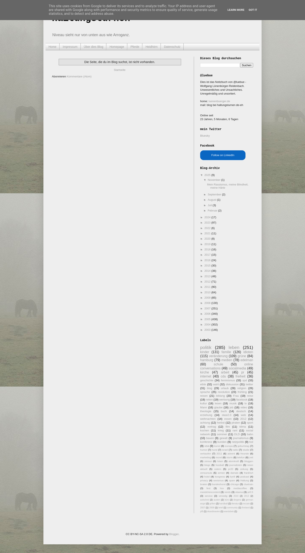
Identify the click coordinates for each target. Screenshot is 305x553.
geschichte (206, 380)
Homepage (117, 46)
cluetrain (248, 484)
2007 (207, 308)
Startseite (120, 69)
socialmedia (237, 368)
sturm (229, 457)
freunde (244, 453)
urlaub (225, 388)
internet (205, 376)
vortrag (211, 426)
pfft (201, 511)
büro (227, 500)
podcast (244, 476)
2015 (207, 265)
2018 (207, 249)
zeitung (244, 469)
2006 (207, 313)
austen (217, 500)
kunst (217, 446)
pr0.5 (250, 492)
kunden (222, 441)
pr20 (230, 469)
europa (229, 446)
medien (226, 360)
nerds (228, 492)
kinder (204, 352)
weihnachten (208, 418)
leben (234, 347)
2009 (207, 297)
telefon (241, 457)
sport (250, 422)
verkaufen (205, 453)
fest (209, 488)
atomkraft (234, 461)
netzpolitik (238, 441)
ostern (217, 469)
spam (232, 480)
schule (218, 364)
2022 (207, 228)
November (214, 179)
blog (209, 388)
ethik (203, 384)
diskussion (232, 384)
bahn (250, 434)
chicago (234, 484)
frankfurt (248, 472)
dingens (237, 500)
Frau (236, 395)
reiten (209, 399)
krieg (221, 430)
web (243, 415)
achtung (205, 422)
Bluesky (205, 135)
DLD (237, 434)
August (212, 199)
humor (203, 449)
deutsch (241, 411)
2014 (207, 270)
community (232, 507)
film (228, 426)
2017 (207, 254)
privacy (204, 480)
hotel (206, 476)
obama (239, 492)
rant (235, 430)
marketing (205, 457)
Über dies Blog (93, 46)
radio (235, 449)
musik (233, 403)
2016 (207, 260)
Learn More (235, 9)
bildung (220, 395)
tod (251, 441)
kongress (220, 476)
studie (246, 449)
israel (225, 449)
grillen (212, 503)
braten (203, 484)
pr (242, 372)
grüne (242, 356)
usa (206, 445)
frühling (242, 392)
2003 (207, 329)
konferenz (206, 441)
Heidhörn (152, 46)
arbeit (225, 372)
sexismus (218, 480)
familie (226, 352)
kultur (203, 403)
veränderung (218, 356)
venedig (223, 495)
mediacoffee (240, 488)
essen (228, 418)
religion (241, 388)
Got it (253, 9)
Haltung (244, 480)
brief (221, 507)
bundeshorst (219, 484)
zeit (251, 457)
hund (214, 449)
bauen (210, 438)
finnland (246, 507)
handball (223, 503)
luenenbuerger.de (219, 101)
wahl (216, 384)
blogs (207, 465)
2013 (207, 276)
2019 (207, 244)
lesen (218, 403)
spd (245, 380)
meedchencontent (210, 492)
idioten (248, 352)
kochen (204, 430)
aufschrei (204, 500)
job (231, 407)
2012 (207, 281)
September (215, 194)
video (243, 407)
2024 (207, 217)
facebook (241, 399)
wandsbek (229, 511)
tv (246, 403)
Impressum (70, 46)
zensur (208, 461)
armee (221, 472)
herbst (221, 422)
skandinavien (213, 511)
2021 (207, 233)
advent (231, 453)
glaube (218, 407)
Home (52, 46)
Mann (203, 407)
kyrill (232, 476)
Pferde (134, 46)
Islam (220, 461)
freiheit (240, 376)
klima (242, 426)
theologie (205, 411)
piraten (236, 422)
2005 (207, 319)
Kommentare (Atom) (79, 76)
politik (205, 347)
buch (224, 411)
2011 (207, 286)
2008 (207, 303)
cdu (223, 376)
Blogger (174, 534)
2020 (207, 238)
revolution (224, 392)
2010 (207, 292)
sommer (222, 434)
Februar (213, 210)
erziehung (206, 415)
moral (219, 457)
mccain (246, 503)
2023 (207, 222)
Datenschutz (172, 46)
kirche (204, 372)
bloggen (248, 461)
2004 (207, 324)
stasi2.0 (226, 415)
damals (234, 472)
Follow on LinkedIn (222, 155)
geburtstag (243, 446)
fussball (220, 465)
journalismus (241, 438)
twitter (249, 384)
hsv (222, 488)
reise (250, 395)
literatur (235, 503)
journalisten (235, 465)
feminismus (228, 380)
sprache (205, 392)
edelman (246, 360)
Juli (210, 205)
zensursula (206, 472)
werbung (224, 399)
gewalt (223, 438)
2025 (207, 175)
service (209, 495)
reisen (204, 395)
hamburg (206, 360)
